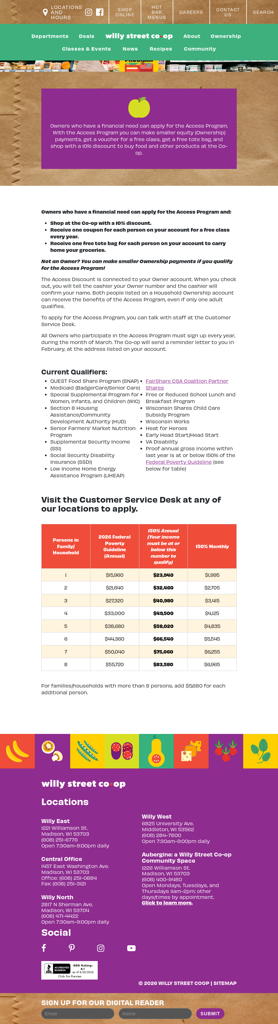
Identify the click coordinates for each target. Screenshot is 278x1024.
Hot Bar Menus (157, 12)
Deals (87, 36)
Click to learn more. (167, 902)
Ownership (226, 36)
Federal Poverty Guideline (179, 462)
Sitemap (225, 983)
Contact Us (228, 12)
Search (263, 12)
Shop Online (125, 12)
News (130, 48)
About (191, 36)
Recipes (161, 48)
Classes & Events (86, 48)
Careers (191, 12)
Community (200, 48)
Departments (50, 36)
